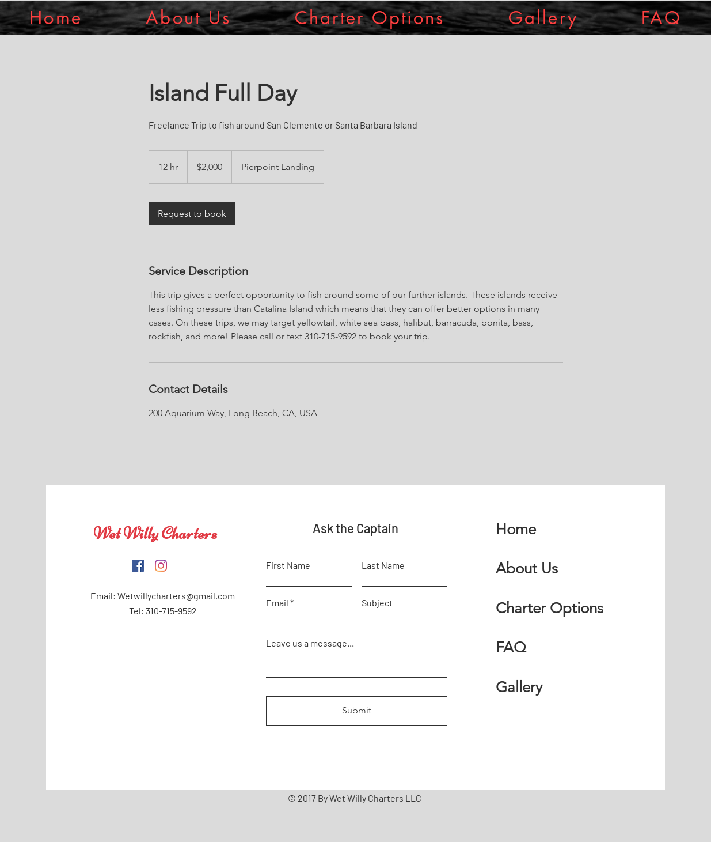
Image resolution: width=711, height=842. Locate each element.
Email (277, 602)
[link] (192, 213)
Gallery (519, 687)
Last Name (383, 565)
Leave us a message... (310, 643)
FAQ (511, 647)
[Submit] (356, 711)
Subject (377, 602)
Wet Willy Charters (155, 533)
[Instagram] (161, 566)
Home (516, 529)
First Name (288, 565)
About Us (527, 568)
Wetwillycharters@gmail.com (176, 595)
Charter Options (549, 608)
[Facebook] (138, 566)
